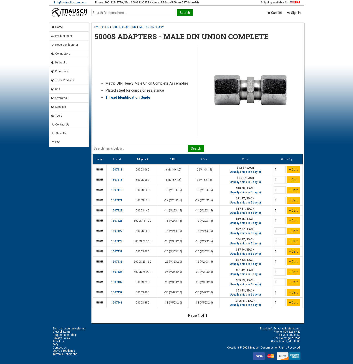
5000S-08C (142, 179)
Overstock (59, 98)
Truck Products (62, 80)
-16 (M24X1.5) (173, 220)
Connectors (60, 53)
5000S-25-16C (142, 261)
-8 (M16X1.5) (173, 179)
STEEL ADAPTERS (124, 27)
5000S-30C (142, 292)
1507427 (116, 231)
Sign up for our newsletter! (69, 328)
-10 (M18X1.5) (173, 190)
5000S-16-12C (142, 220)
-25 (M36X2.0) (173, 261)
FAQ (55, 142)
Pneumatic (60, 71)
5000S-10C (142, 190)
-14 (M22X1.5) (173, 210)
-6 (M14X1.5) (173, 169)
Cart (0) (274, 13)
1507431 (116, 251)
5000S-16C (142, 231)
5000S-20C (142, 251)
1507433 (116, 261)
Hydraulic (59, 62)
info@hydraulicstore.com (70, 2)
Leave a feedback (64, 350)
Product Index (62, 36)
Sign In (295, 13)
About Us (59, 133)
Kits (55, 89)
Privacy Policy (61, 338)
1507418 (116, 190)
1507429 (116, 241)
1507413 (116, 169)
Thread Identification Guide (127, 97)
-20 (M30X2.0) (173, 241)
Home (57, 27)
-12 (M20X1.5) (173, 200)
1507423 (116, 210)
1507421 (116, 200)
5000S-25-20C (142, 272)
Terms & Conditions (65, 354)
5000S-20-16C (142, 241)
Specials (58, 106)
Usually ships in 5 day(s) (245, 171)
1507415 (116, 179)
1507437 (116, 282)
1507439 (116, 292)
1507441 (116, 302)
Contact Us (60, 124)
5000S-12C (142, 200)
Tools (56, 115)
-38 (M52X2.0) (173, 302)
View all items (62, 331)
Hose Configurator (64, 44)
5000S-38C (142, 302)
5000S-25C (142, 282)
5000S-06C (142, 169)
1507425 (116, 220)
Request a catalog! (65, 334)
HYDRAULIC (101, 27)
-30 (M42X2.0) (173, 292)
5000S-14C (142, 210)
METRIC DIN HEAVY (151, 27)
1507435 (116, 272)
